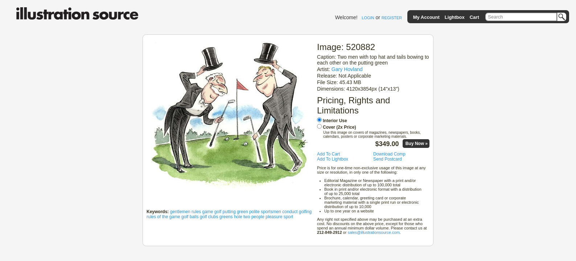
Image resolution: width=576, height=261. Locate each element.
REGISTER (392, 18)
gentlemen (180, 211)
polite (254, 211)
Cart (474, 17)
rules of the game (163, 216)
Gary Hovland (347, 69)
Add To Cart (328, 154)
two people (253, 216)
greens (226, 216)
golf (217, 211)
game (207, 211)
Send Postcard (387, 159)
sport (288, 216)
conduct (289, 211)
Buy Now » (417, 143)
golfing (305, 211)
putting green (235, 211)
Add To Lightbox (332, 159)
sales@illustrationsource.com (373, 232)
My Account (426, 17)
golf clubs (209, 216)
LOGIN (368, 18)
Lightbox (455, 17)
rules (196, 211)
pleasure (274, 216)
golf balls (189, 216)
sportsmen (271, 211)
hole (238, 216)
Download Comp (389, 154)
